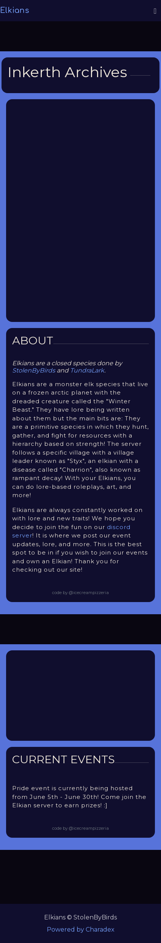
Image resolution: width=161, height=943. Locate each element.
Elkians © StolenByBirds (80, 917)
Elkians (14, 10)
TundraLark (87, 370)
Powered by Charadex (81, 929)
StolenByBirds (33, 370)
